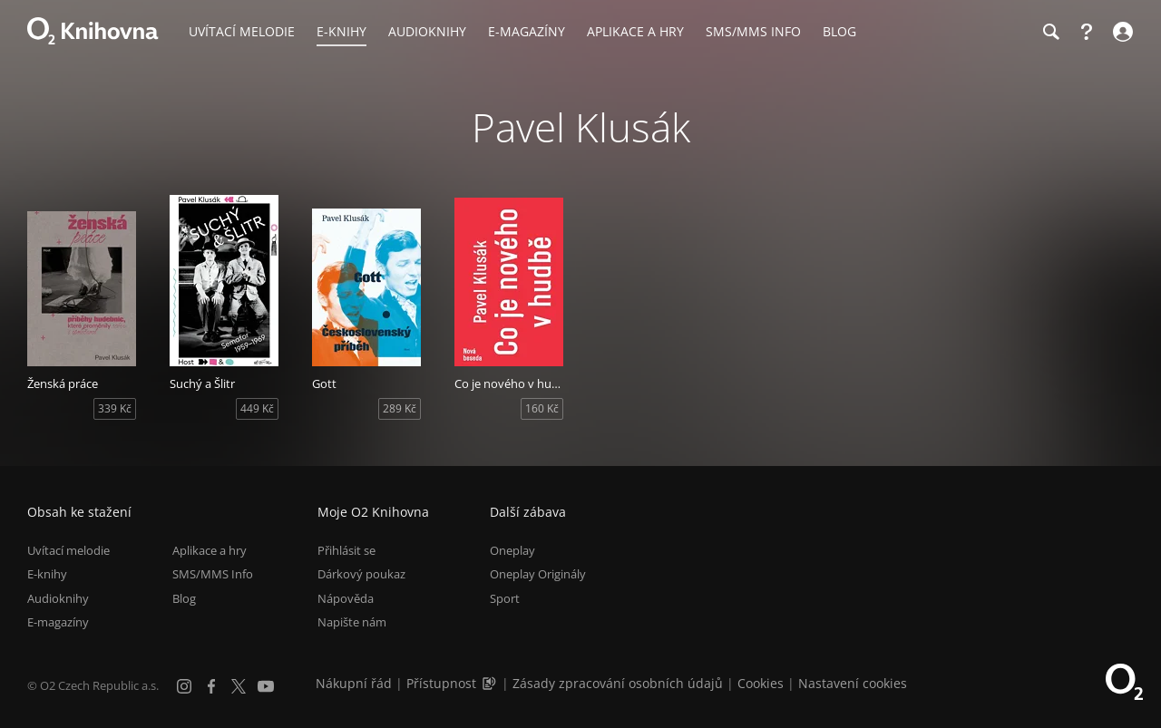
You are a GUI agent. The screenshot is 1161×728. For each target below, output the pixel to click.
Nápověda (345, 598)
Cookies (760, 683)
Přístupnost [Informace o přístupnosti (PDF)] (441, 683)
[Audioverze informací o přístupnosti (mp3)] (491, 683)
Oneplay (512, 550)
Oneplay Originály (538, 574)
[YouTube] (265, 686)
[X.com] (238, 686)
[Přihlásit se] (1121, 31)
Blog (184, 598)
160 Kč (542, 408)
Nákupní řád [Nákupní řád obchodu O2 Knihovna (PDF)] (354, 683)
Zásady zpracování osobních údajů (617, 683)
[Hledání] (1050, 31)
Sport (505, 598)
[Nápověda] (1086, 31)
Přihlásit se (346, 550)
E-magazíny (58, 622)
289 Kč (399, 408)
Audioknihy (58, 598)
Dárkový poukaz (361, 574)
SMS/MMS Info (212, 574)
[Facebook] (211, 686)
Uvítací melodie (68, 550)
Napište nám (351, 622)
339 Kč (115, 408)
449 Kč (257, 408)
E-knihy (47, 574)
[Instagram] (184, 686)
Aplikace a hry (209, 550)
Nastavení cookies (852, 683)
